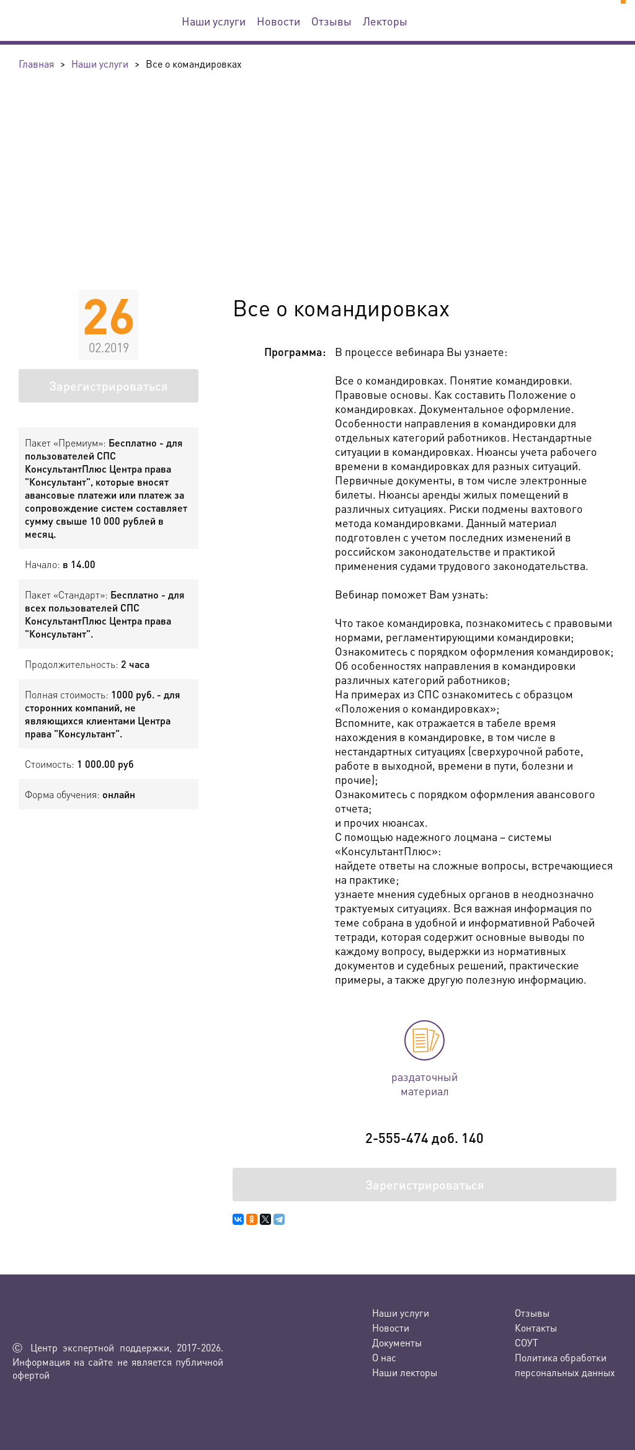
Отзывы (331, 21)
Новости (278, 21)
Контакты (536, 1327)
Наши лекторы (404, 1372)
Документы (397, 1342)
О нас (384, 1357)
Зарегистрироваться (108, 386)
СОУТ (526, 1342)
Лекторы (385, 21)
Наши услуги (214, 21)
